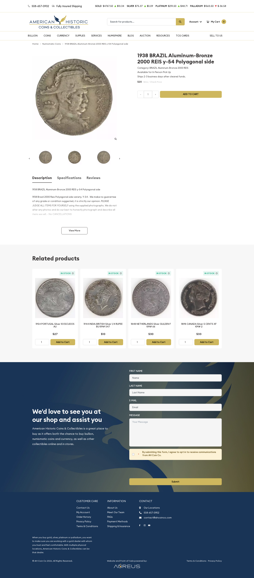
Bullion (33, 35)
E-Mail (133, 400)
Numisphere (115, 35)
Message (134, 415)
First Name (136, 371)
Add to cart (191, 94)
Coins (47, 35)
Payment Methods (117, 521)
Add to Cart (62, 342)
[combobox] (141, 21)
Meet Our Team (115, 512)
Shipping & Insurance (118, 526)
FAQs (110, 516)
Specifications (69, 178)
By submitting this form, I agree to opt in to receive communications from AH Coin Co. (179, 454)
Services (96, 35)
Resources (163, 35)
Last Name (135, 385)
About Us (112, 507)
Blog (131, 35)
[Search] (180, 21)
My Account (83, 512)
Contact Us (83, 507)
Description (42, 178)
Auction (145, 35)
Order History (83, 516)
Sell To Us (216, 35)
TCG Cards (182, 35)
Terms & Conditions (87, 526)
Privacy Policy (83, 521)
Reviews (93, 178)
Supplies (80, 35)
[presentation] (156, 469)
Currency (63, 35)
